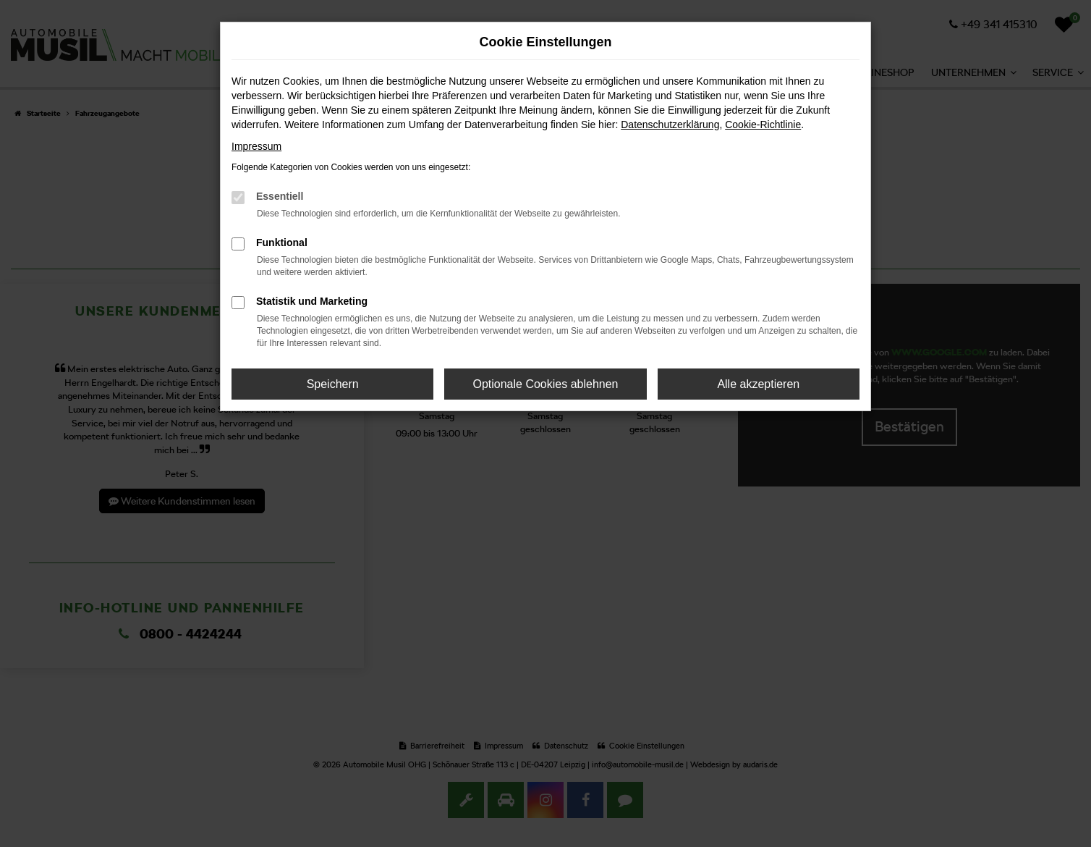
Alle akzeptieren (758, 384)
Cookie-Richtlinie (763, 124)
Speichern (333, 384)
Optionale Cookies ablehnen (545, 384)
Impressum (256, 146)
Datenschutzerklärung (670, 124)
